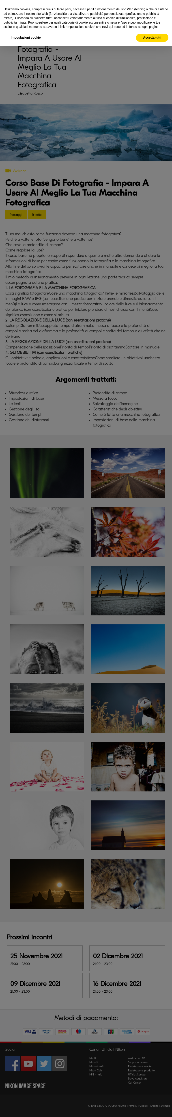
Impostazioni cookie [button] (26, 37)
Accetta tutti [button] (152, 37)
